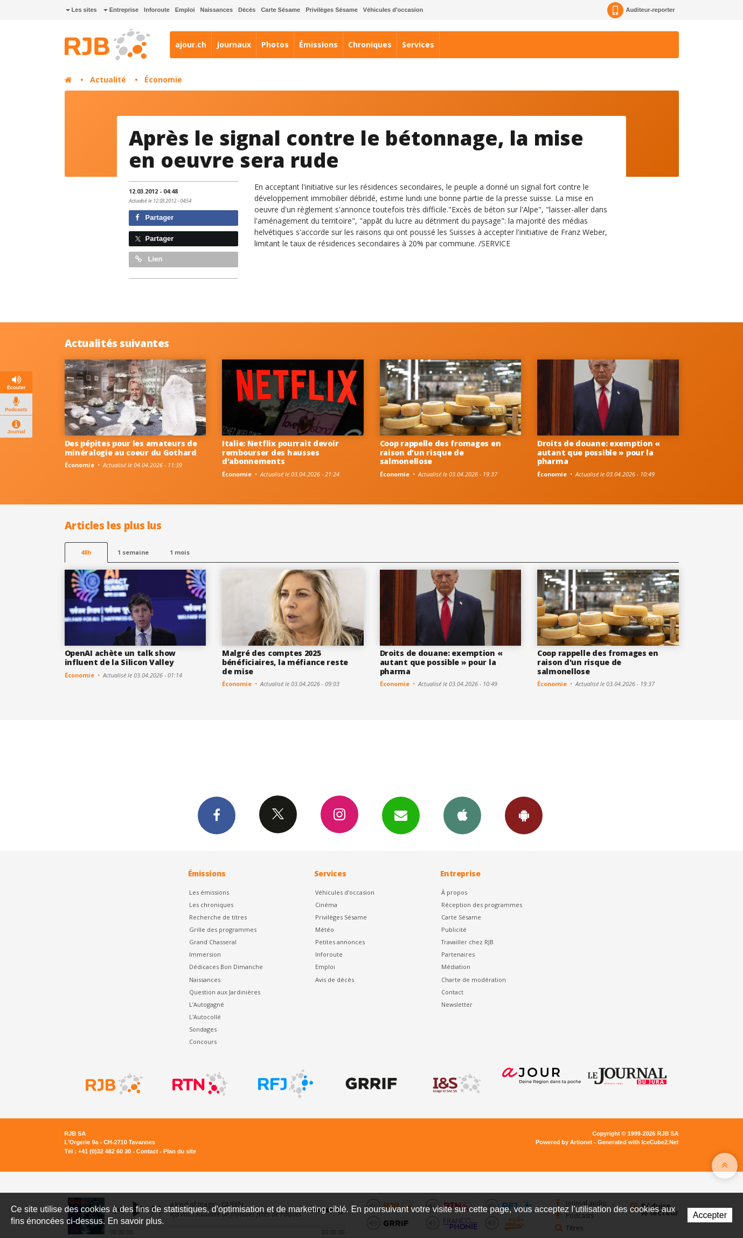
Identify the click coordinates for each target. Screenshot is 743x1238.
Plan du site (179, 1151)
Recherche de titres (218, 917)
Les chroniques (211, 904)
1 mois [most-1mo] (180, 552)
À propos (454, 892)
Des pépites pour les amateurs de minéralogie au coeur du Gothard (131, 448)
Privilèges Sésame (331, 9)
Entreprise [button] (120, 9)
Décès (246, 9)
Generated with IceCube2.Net (638, 1142)
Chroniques (370, 44)
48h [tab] (86, 552)
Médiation (455, 966)
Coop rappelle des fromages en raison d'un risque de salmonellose (440, 452)
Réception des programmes (481, 904)
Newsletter (457, 1004)
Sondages (203, 1029)
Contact (452, 991)
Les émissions (209, 892)
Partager (154, 217)
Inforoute (157, 9)
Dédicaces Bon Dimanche (226, 966)
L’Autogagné (206, 1004)
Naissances (216, 9)
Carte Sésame (280, 9)
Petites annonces (340, 941)
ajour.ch (190, 44)
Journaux (234, 44)
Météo (324, 929)
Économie (163, 79)
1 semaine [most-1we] (133, 552)
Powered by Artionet (564, 1142)
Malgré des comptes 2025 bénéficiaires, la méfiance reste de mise (285, 662)
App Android (524, 815)
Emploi (185, 9)
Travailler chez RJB (467, 941)
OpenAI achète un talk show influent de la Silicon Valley (120, 657)
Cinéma (326, 904)
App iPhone (462, 815)
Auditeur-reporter (641, 10)
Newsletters (401, 815)
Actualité (108, 79)
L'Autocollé (205, 1016)
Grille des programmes (222, 929)
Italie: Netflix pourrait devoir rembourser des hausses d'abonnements (280, 452)
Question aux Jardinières (224, 991)
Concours (203, 1041)
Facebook (216, 815)
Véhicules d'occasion (393, 9)
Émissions (318, 44)
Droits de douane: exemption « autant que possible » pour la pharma (598, 452)
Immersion (205, 954)
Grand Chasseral (213, 941)
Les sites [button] (81, 9)
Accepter (710, 1215)
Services (418, 44)
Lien (148, 259)
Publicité (454, 929)
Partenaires (458, 954)
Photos (275, 44)
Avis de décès (334, 979)
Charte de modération (473, 979)
